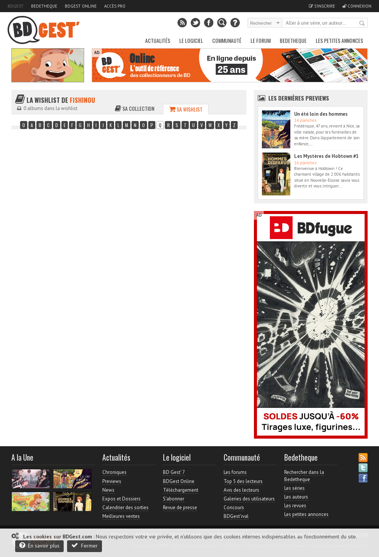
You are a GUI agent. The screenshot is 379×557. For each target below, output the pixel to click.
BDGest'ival (236, 516)
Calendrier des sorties (125, 507)
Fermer (84, 545)
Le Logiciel (191, 40)
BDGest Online (81, 6)
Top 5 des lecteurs (243, 481)
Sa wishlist (185, 109)
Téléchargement (180, 490)
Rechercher (362, 23)
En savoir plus (39, 545)
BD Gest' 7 (174, 472)
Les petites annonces (339, 40)
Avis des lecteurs (241, 490)
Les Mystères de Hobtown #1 (326, 156)
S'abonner (173, 499)
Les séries (294, 488)
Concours (234, 507)
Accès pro (114, 6)
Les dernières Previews (298, 98)
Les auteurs (296, 497)
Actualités (157, 40)
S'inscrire (322, 6)
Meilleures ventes (121, 516)
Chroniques (114, 472)
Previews (111, 481)
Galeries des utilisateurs (249, 499)
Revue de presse (180, 507)
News (108, 490)
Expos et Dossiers (121, 499)
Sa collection (134, 108)
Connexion (357, 6)
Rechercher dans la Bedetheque (304, 475)
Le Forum (261, 40)
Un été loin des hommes (321, 114)
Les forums (235, 472)
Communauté (226, 40)
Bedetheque (44, 6)
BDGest (15, 6)
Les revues (295, 505)
